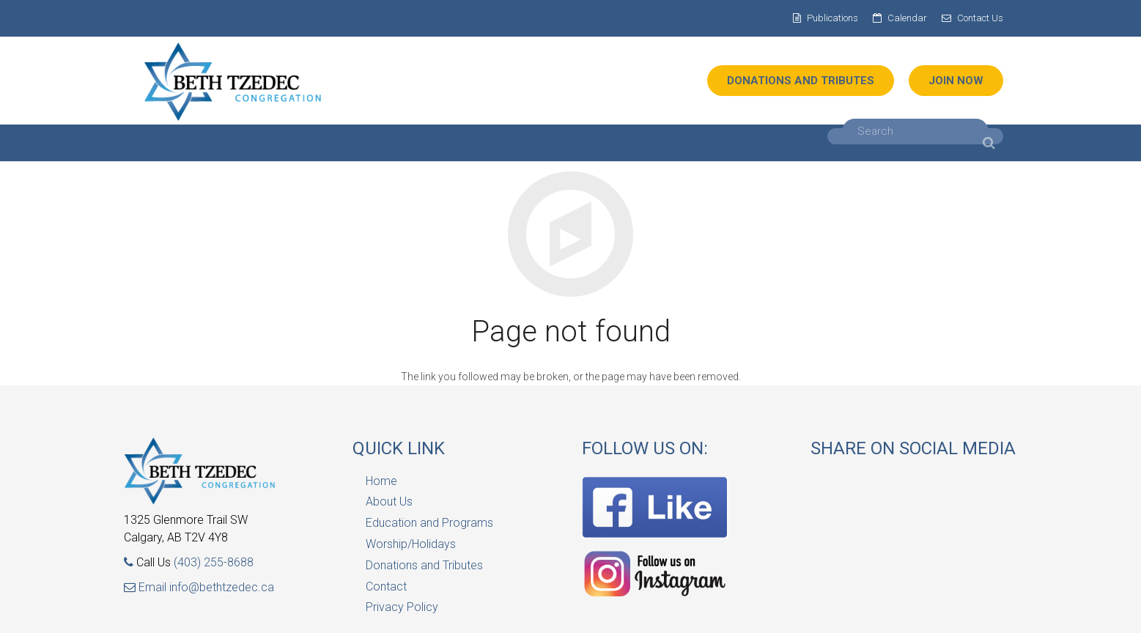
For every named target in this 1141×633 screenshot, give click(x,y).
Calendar (907, 17)
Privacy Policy (402, 607)
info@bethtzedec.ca (221, 587)
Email (146, 587)
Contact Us (980, 17)
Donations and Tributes (424, 565)
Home (381, 481)
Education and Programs (429, 523)
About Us (389, 501)
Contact (386, 586)
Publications (832, 17)
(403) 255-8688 (214, 562)
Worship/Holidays (411, 544)
